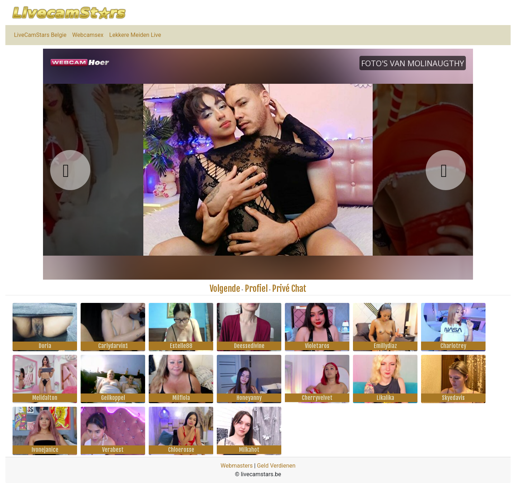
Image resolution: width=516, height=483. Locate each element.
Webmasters (236, 465)
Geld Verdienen (276, 465)
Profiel (256, 288)
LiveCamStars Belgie (40, 35)
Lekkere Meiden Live (135, 35)
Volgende (225, 288)
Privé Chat (289, 288)
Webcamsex (88, 35)
